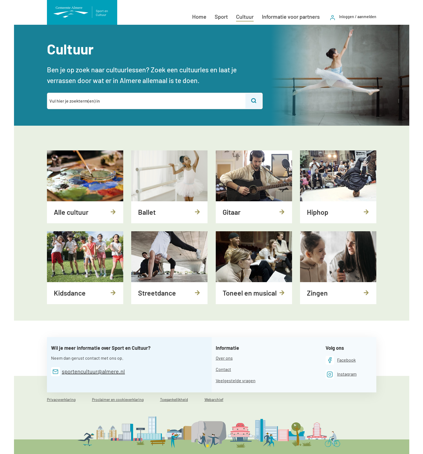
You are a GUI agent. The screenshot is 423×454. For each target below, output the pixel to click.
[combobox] (147, 100)
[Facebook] (341, 360)
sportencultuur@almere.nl (93, 371)
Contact (223, 369)
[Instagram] (341, 374)
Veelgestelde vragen (236, 380)
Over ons (224, 358)
